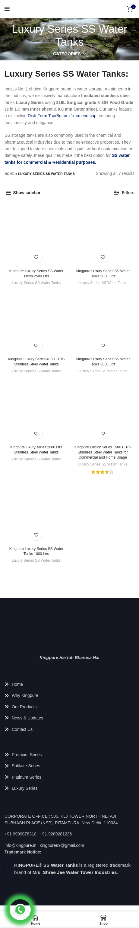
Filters (128, 192)
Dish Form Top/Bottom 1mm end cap (62, 115)
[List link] (69, 684)
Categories (67, 54)
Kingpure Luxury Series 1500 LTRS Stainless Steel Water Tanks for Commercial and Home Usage (102, 452)
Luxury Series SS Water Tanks (36, 283)
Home (9, 174)
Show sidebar (27, 192)
